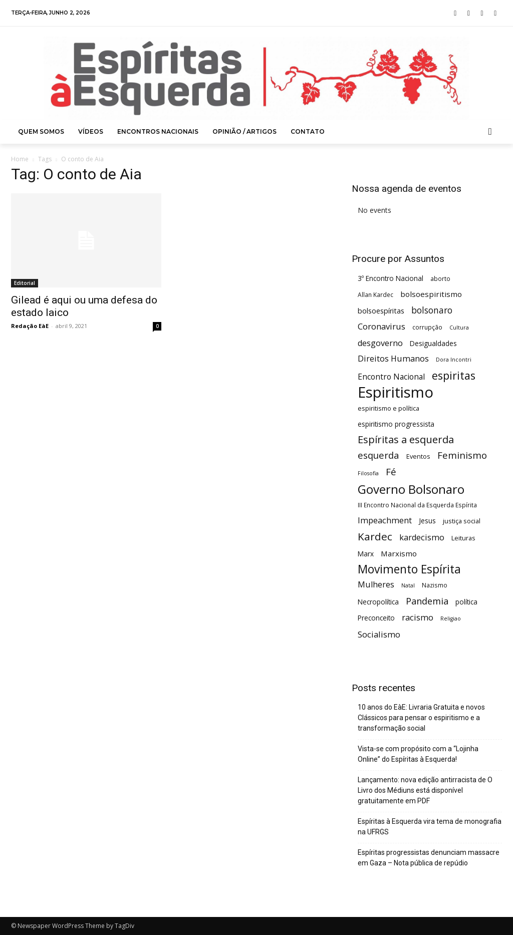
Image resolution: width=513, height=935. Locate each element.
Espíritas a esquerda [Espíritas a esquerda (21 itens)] (406, 439)
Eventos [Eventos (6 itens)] (418, 456)
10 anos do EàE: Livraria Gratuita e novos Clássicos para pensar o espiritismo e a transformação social (421, 717)
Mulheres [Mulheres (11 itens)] (376, 584)
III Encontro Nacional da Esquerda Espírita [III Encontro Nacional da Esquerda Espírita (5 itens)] (417, 505)
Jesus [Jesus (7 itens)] (427, 520)
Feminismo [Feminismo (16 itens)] (462, 455)
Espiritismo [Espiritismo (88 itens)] (395, 392)
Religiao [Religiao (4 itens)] (450, 618)
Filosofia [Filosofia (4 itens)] (368, 473)
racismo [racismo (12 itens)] (417, 617)
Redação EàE (30, 326)
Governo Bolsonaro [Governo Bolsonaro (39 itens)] (411, 489)
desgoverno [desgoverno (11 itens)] (380, 343)
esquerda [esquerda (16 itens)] (378, 455)
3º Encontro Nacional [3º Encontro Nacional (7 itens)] (390, 278)
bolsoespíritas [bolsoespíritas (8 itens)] (381, 311)
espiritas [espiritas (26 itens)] (453, 375)
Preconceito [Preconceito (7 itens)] (376, 617)
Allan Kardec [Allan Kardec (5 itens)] (375, 294)
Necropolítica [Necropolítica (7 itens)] (378, 601)
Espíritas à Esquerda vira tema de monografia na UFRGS (429, 826)
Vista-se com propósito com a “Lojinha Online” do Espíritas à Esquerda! (418, 754)
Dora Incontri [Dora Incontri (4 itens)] (453, 359)
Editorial (24, 282)
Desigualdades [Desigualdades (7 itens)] (433, 343)
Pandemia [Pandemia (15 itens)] (427, 601)
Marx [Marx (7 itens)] (366, 553)
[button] (490, 132)
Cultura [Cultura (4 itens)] (459, 327)
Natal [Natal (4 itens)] (408, 585)
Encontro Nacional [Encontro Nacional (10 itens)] (391, 377)
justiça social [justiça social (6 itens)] (461, 520)
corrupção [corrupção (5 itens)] (427, 327)
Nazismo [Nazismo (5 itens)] (434, 585)
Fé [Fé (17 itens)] (391, 472)
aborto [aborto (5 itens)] (440, 278)
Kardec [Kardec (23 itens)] (375, 536)
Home (20, 159)
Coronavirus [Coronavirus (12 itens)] (381, 326)
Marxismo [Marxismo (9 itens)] (399, 553)
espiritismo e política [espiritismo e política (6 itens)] (388, 408)
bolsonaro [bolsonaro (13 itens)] (431, 310)
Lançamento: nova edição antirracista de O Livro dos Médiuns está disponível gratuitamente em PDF (425, 790)
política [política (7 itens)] (466, 601)
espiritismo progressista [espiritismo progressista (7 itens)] (396, 424)
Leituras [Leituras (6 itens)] (463, 537)
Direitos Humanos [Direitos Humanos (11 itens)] (393, 359)
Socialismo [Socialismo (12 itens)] (379, 634)
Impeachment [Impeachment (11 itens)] (385, 520)
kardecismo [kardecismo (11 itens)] (421, 537)
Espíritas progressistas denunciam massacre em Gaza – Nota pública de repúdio (428, 857)
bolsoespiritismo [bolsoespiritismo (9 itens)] (431, 294)
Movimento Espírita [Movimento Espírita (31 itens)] (409, 569)
